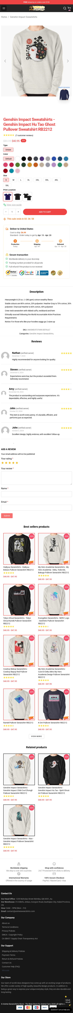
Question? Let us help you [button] (60, 1010)
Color (5, 154)
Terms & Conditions (10, 927)
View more (36, 736)
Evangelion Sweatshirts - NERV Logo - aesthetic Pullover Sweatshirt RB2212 (53, 621)
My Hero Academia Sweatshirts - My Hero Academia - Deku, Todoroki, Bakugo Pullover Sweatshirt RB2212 (53, 570)
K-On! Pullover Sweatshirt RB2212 (52, 723)
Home (4, 17)
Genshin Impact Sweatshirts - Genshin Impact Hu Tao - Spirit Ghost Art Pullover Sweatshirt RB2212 (53, 790)
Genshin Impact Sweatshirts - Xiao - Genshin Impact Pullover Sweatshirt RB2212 (18, 841)
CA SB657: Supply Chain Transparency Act (20, 938)
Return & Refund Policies (12, 959)
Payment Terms (8, 955)
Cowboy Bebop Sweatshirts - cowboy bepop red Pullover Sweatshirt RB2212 (15, 672)
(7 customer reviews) (24, 135)
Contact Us (6, 963)
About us (6, 923)
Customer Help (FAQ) (11, 966)
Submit (7, 516)
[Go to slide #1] (29, 108)
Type (5, 145)
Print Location (9, 190)
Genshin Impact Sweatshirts (23, 17)
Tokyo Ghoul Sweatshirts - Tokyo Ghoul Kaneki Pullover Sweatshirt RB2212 (17, 621)
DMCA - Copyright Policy (12, 935)
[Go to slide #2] (43, 108)
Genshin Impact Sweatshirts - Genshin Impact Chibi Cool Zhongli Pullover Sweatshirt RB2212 (17, 790)
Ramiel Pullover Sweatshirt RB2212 (18, 723)
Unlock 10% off (67, 1001)
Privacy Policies (8, 931)
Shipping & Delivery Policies (13, 951)
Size (5, 175)
